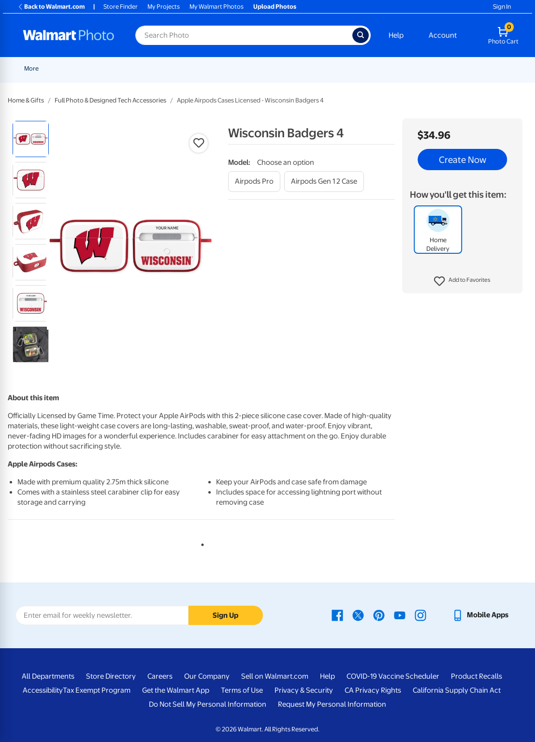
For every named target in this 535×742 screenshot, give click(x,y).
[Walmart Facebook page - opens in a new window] (337, 615)
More (481, 68)
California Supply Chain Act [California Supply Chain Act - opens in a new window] (457, 690)
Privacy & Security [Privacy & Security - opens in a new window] (304, 690)
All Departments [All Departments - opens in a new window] (48, 676)
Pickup (152, 68)
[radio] (31, 139)
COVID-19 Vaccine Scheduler (393, 676)
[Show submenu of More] (492, 68)
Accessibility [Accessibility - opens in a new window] (43, 690)
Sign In (502, 6)
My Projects (163, 6)
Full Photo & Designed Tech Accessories (110, 100)
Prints (186, 68)
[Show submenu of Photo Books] (461, 68)
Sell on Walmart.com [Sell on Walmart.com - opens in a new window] (274, 676)
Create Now (462, 159)
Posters (290, 68)
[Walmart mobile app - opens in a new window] (480, 615)
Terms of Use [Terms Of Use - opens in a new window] (242, 690)
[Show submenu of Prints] (199, 68)
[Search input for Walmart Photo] (243, 35)
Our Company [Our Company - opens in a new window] (207, 676)
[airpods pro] (254, 181)
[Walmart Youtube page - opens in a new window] (399, 615)
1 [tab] (200, 543)
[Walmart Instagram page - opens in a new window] (420, 615)
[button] (462, 281)
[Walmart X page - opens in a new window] (358, 615)
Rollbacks (34, 68)
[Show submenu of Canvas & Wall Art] (369, 68)
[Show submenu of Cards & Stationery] (267, 68)
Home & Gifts (26, 100)
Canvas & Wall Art (341, 68)
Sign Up (225, 615)
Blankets (393, 68)
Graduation (115, 68)
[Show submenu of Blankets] (409, 68)
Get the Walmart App (175, 690)
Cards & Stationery (237, 68)
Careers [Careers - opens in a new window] (160, 676)
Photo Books (439, 68)
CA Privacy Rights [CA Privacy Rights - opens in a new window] (373, 690)
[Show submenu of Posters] (305, 68)
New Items (73, 68)
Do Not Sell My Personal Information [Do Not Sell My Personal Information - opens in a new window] (207, 704)
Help (396, 35)
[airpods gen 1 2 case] (324, 181)
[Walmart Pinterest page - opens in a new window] (379, 615)
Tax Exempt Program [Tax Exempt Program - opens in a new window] (96, 690)
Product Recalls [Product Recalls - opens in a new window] (476, 676)
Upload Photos (274, 6)
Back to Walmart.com (51, 6)
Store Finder (120, 6)
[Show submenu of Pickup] (166, 68)
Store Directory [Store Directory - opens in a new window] (111, 676)
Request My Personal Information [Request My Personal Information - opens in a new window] (332, 704)
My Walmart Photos (216, 6)
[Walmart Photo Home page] (69, 35)
